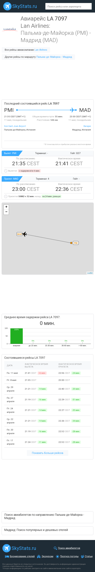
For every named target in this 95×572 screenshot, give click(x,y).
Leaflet (90, 273)
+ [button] (6, 207)
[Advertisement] (47, 79)
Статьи (89, 556)
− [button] (6, 212)
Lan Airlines (40, 49)
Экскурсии (47, 556)
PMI (76, 243)
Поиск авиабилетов (69, 548)
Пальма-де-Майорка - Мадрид (54, 56)
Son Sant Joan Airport (15, 126)
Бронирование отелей (22, 556)
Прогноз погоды (69, 556)
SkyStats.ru (24, 6)
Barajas (87, 126)
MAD (19, 234)
